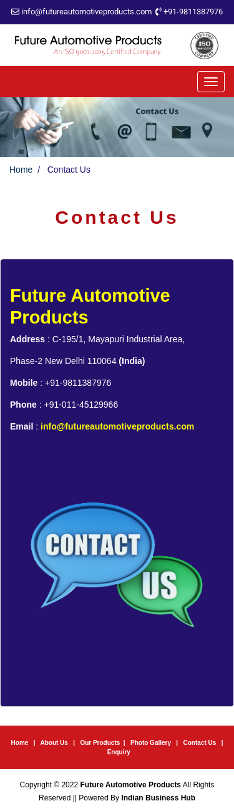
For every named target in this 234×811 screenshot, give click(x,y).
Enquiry (118, 752)
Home (20, 170)
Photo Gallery (151, 742)
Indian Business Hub (158, 798)
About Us (53, 742)
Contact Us (200, 742)
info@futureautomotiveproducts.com (86, 11)
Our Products (100, 742)
